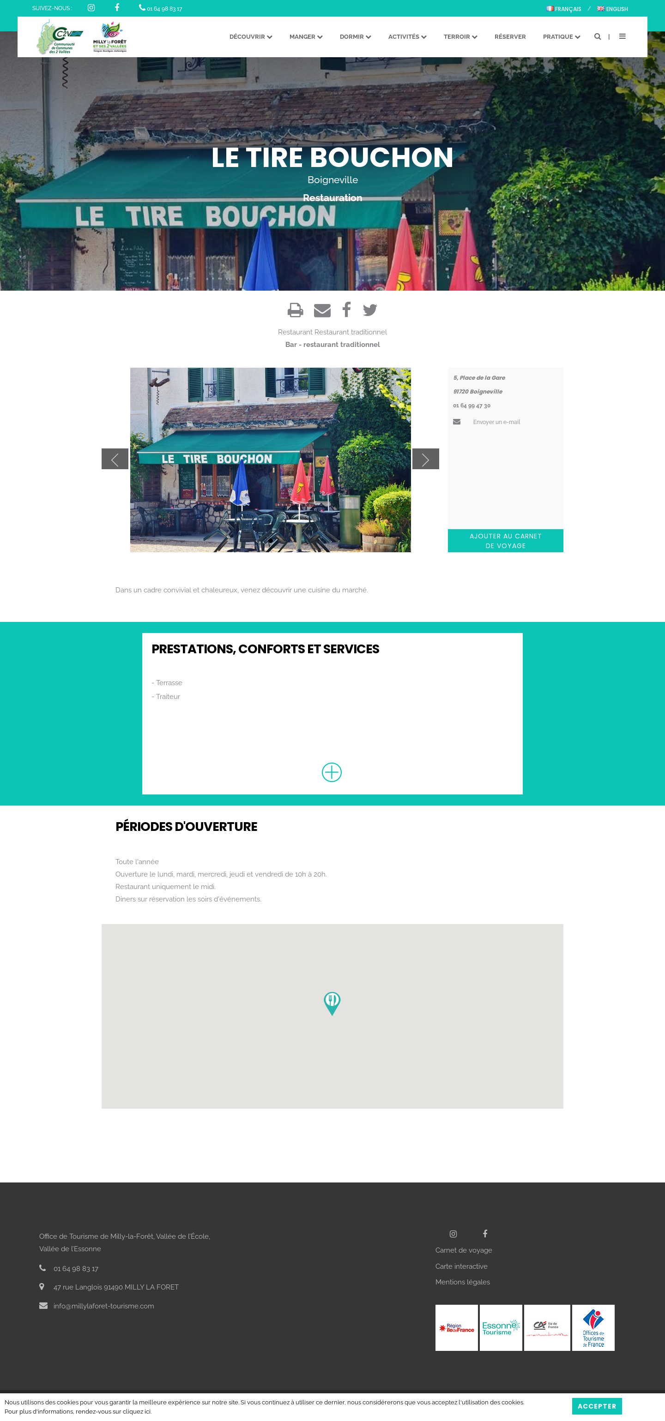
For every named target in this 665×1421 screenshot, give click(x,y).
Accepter (597, 1406)
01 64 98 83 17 (160, 9)
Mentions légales (462, 1282)
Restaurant (295, 332)
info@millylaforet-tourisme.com (96, 1306)
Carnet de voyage (463, 1250)
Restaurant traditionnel (350, 332)
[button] (332, 1004)
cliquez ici (137, 1411)
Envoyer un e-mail (486, 422)
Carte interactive (461, 1266)
